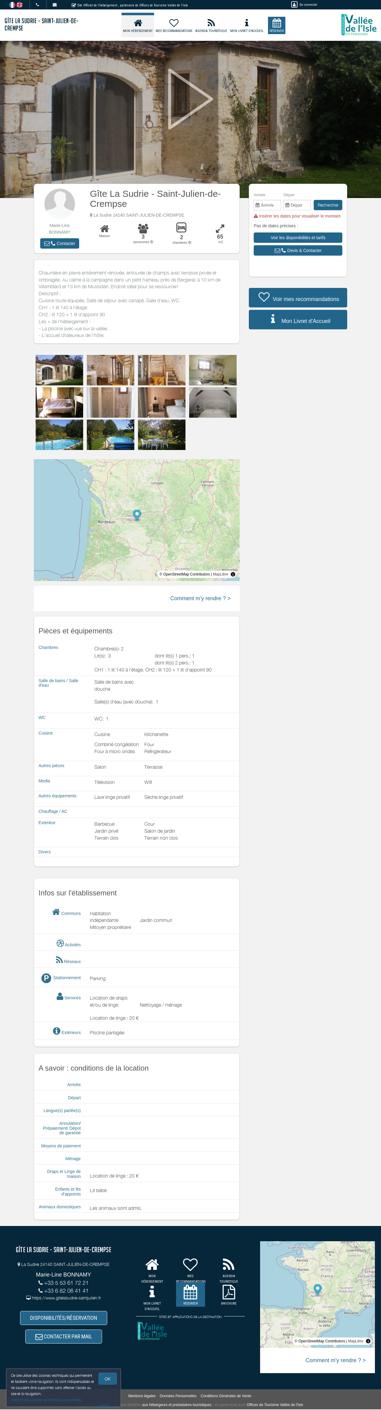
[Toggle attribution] (233, 574)
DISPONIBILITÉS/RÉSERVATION (63, 1318)
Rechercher (328, 204)
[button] (59, 243)
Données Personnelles (178, 1396)
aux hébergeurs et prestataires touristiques (176, 1405)
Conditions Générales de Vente (226, 1396)
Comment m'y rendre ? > (200, 598)
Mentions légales (142, 1396)
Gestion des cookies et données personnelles (46, 1400)
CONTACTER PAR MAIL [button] (63, 1337)
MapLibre (220, 574)
